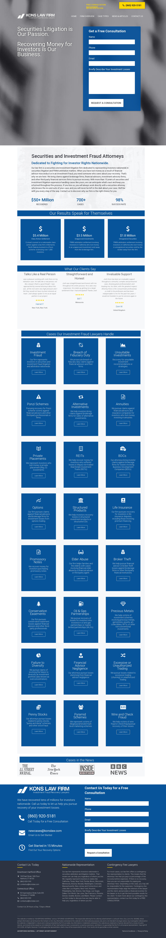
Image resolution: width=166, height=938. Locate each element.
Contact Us (137, 16)
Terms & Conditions (128, 931)
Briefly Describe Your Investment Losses (109, 69)
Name (92, 37)
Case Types (103, 16)
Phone (92, 47)
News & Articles (120, 16)
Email (91, 58)
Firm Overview (87, 16)
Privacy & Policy (143, 931)
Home (74, 16)
